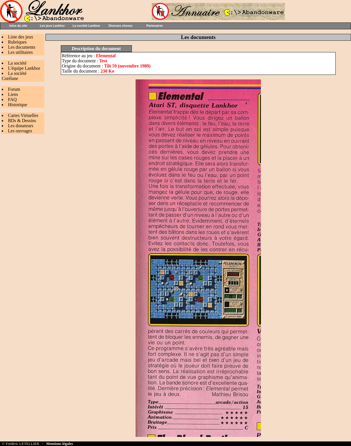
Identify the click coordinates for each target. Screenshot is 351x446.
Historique (17, 104)
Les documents (21, 47)
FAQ (12, 99)
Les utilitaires (20, 52)
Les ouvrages (20, 130)
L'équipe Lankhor (24, 68)
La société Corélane (14, 76)
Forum (14, 89)
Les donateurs (20, 125)
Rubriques (17, 42)
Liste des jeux (20, 36)
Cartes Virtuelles (23, 115)
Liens (13, 94)
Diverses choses (120, 25)
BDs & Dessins (22, 120)
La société (17, 63)
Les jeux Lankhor (52, 25)
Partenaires (154, 25)
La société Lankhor (86, 25)
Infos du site (18, 25)
